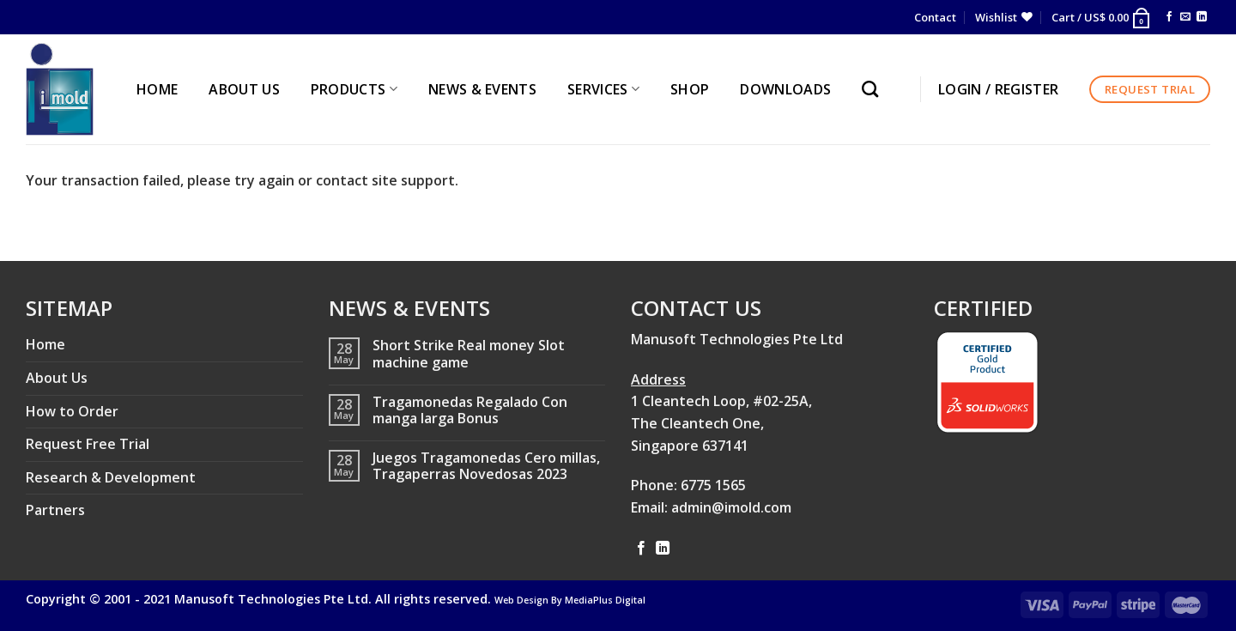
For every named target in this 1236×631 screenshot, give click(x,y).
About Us (57, 377)
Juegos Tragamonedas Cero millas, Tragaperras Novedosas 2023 (486, 466)
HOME (157, 89)
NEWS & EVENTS (482, 89)
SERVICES (603, 89)
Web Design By (569, 600)
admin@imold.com (731, 507)
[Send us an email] (1185, 17)
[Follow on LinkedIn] (1202, 17)
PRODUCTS (354, 89)
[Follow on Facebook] (1169, 17)
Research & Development (111, 477)
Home (45, 344)
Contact (935, 17)
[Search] (874, 88)
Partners (55, 510)
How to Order (72, 411)
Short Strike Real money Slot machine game (469, 353)
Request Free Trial (87, 443)
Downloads (785, 89)
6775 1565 (713, 485)
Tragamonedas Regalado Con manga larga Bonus (470, 410)
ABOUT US (244, 89)
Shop (689, 89)
